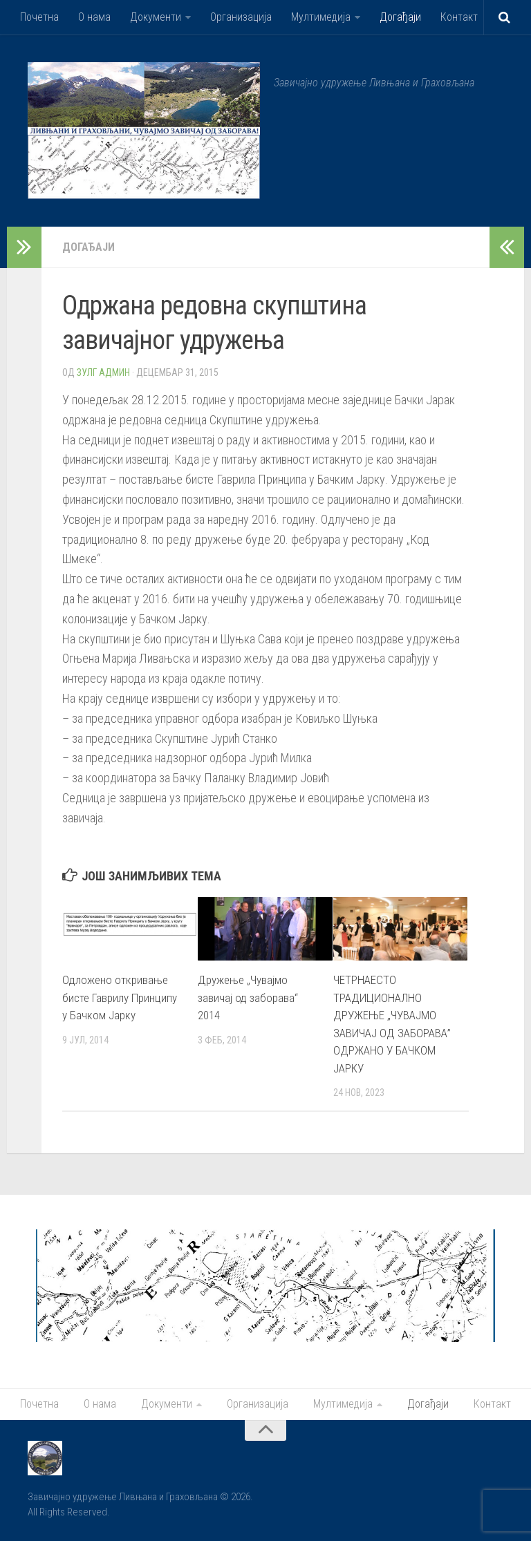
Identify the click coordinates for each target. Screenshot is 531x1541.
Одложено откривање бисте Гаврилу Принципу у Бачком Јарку (119, 997)
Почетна (39, 16)
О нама (94, 16)
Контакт (459, 16)
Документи (155, 16)
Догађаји (400, 16)
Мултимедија (321, 16)
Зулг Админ (103, 372)
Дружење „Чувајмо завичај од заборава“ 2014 (248, 997)
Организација (241, 16)
